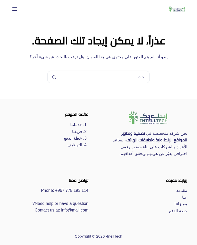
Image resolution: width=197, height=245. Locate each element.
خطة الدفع (73, 138)
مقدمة (181, 190)
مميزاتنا (180, 204)
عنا (184, 197)
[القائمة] (14, 9)
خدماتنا (76, 124)
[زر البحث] (53, 77)
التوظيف (74, 145)
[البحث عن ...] (105, 77)
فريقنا (77, 131)
